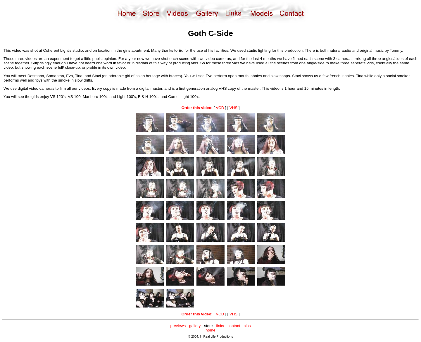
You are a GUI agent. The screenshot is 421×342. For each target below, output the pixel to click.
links (220, 326)
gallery (195, 326)
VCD (220, 108)
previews (178, 326)
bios (247, 326)
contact (233, 326)
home (210, 330)
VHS (233, 108)
